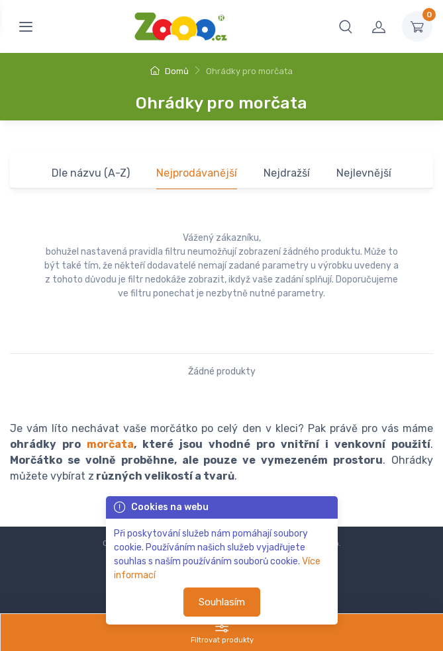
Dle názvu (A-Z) (91, 173)
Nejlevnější (363, 173)
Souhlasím (222, 602)
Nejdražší (287, 173)
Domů (169, 71)
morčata (110, 444)
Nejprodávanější (196, 173)
